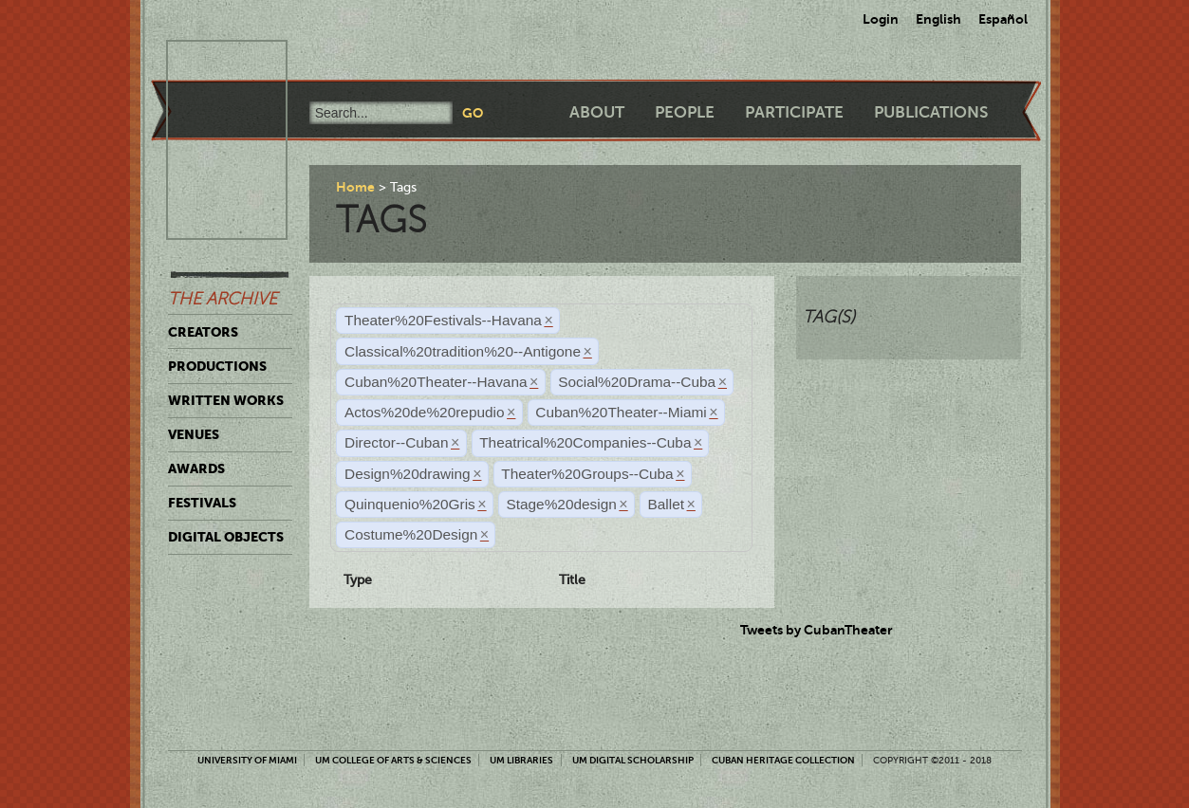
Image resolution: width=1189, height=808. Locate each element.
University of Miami (247, 760)
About (596, 112)
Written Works (226, 400)
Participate (794, 112)
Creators (203, 332)
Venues (193, 434)
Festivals (202, 502)
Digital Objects (226, 536)
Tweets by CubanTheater (816, 629)
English (938, 19)
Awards (196, 468)
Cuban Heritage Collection (783, 760)
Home (355, 186)
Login (881, 19)
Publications (931, 112)
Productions (217, 366)
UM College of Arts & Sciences (393, 760)
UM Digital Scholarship (633, 760)
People (685, 112)
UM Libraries (521, 760)
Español (1003, 19)
